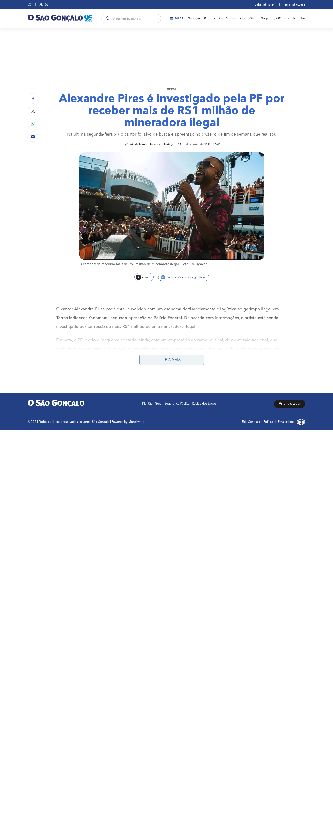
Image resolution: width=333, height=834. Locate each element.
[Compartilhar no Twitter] (33, 111)
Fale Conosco (251, 417)
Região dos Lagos (232, 18)
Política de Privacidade (279, 417)
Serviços (194, 18)
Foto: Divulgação (195, 264)
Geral (253, 18)
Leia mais (172, 355)
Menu (177, 18)
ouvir (143, 277)
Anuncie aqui (290, 399)
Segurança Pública (275, 18)
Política (209, 18)
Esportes (298, 18)
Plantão (147, 399)
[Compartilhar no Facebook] (33, 98)
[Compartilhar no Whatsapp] (33, 124)
